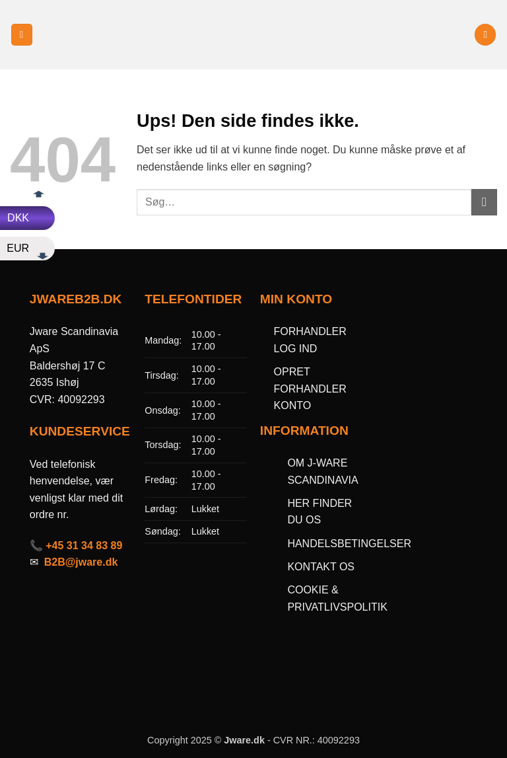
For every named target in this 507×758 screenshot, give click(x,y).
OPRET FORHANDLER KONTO (310, 388)
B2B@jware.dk (81, 562)
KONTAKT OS (321, 566)
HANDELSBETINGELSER (349, 543)
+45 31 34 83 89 (84, 545)
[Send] (484, 202)
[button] (21, 35)
